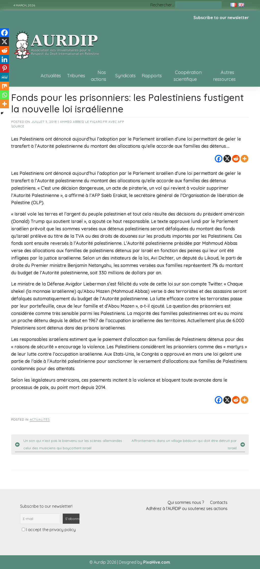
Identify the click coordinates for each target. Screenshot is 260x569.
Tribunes (76, 76)
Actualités (51, 76)
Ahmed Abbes (71, 122)
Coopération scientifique (188, 75)
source (17, 126)
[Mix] (4, 86)
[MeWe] (4, 77)
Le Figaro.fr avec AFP (104, 122)
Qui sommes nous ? (186, 502)
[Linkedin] (4, 59)
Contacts (219, 502)
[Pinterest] (4, 68)
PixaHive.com (156, 562)
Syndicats (125, 76)
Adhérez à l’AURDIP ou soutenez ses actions (187, 508)
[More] (244, 158)
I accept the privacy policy (49, 529)
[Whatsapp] (4, 95)
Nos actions (98, 75)
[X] (227, 158)
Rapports (152, 76)
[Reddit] (236, 158)
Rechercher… (162, 4)
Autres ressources (224, 75)
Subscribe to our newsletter (221, 17)
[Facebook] (218, 158)
